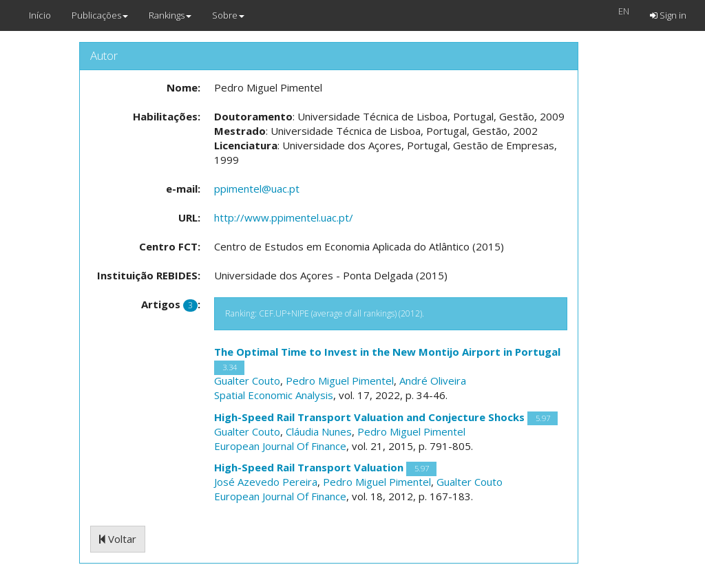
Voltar (117, 539)
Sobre (228, 15)
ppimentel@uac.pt (256, 188)
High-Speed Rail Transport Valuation (308, 467)
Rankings (170, 15)
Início (40, 15)
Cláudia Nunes (319, 431)
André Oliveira (432, 380)
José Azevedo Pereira (265, 482)
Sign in (668, 15)
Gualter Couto (247, 380)
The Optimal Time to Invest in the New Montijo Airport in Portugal (387, 351)
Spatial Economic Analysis (273, 395)
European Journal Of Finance (280, 446)
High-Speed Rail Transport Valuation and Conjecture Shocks (369, 417)
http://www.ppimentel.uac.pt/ (283, 217)
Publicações (100, 15)
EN (623, 11)
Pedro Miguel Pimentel (340, 380)
